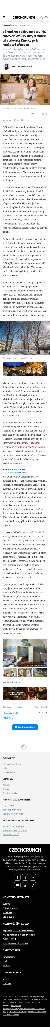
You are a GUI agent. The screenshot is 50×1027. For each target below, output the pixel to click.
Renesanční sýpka (12, 809)
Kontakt (7, 983)
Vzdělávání (9, 917)
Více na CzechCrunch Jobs (14, 472)
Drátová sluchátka (12, 764)
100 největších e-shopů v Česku (19, 934)
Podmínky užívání (10, 1008)
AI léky (6, 789)
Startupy (7, 912)
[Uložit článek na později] (7, 120)
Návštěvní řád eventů (37, 1011)
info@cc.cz (16, 1005)
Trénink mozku (10, 793)
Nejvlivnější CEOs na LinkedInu (18, 930)
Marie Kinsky (9, 718)
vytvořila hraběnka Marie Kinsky (29, 447)
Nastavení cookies (11, 1014)
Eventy (6, 965)
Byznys (6, 904)
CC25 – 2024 (9, 939)
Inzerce (6, 979)
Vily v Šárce (8, 805)
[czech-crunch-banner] (25, 693)
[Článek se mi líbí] (16, 120)
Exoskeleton (9, 772)
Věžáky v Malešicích (13, 813)
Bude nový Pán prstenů (15, 830)
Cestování (8, 25)
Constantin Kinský (11, 713)
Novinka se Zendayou (14, 826)
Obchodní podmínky (18, 1011)
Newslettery (9, 957)
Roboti (6, 768)
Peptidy (7, 785)
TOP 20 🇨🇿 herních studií (15, 943)
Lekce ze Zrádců (11, 834)
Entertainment (10, 908)
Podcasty (8, 961)
